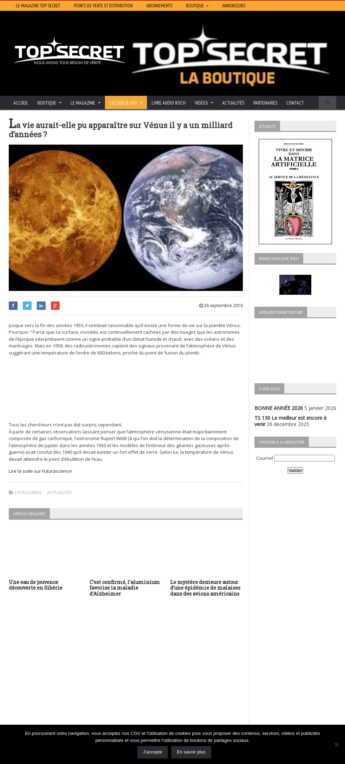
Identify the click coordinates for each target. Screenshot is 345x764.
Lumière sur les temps (146, 673)
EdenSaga (132, 683)
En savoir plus (191, 752)
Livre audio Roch (169, 103)
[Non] (336, 744)
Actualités (233, 103)
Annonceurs (233, 6)
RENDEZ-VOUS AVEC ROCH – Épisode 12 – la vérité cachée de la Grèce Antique (57, 715)
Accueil (20, 103)
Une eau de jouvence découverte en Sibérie (35, 585)
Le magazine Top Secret (38, 6)
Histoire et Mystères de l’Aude (155, 653)
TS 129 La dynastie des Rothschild (47, 673)
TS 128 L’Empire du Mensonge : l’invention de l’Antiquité (60, 689)
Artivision (131, 663)
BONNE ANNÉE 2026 (278, 408)
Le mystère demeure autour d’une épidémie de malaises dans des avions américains (205, 588)
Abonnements (159, 6)
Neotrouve (133, 678)
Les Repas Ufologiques (147, 693)
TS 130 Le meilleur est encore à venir (51, 660)
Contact (295, 103)
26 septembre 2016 (221, 305)
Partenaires (265, 103)
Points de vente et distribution (103, 6)
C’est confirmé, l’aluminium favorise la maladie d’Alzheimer (124, 588)
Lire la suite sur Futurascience (40, 471)
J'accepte (152, 752)
